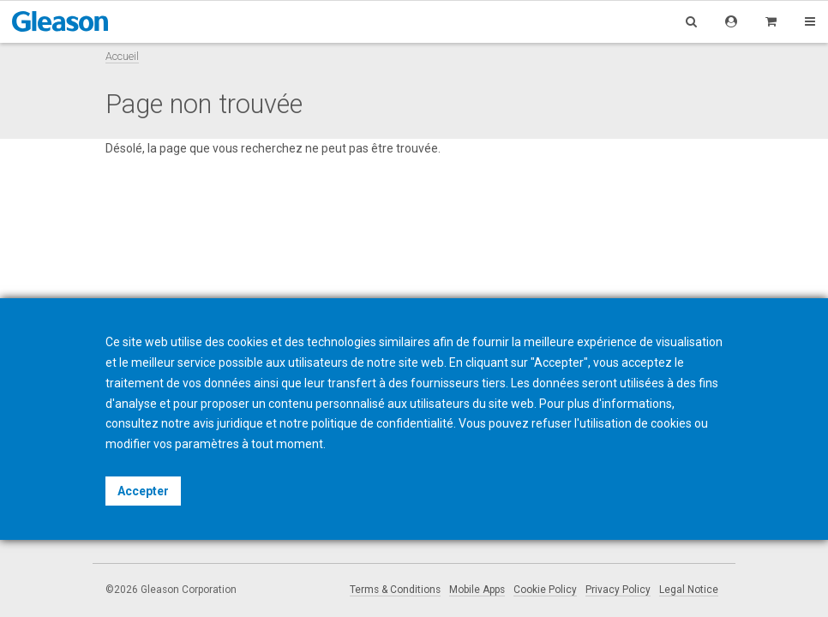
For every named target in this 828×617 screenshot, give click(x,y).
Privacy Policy (618, 590)
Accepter (143, 491)
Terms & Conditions (395, 590)
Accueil (122, 56)
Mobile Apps (477, 590)
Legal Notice (688, 590)
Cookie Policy (545, 590)
